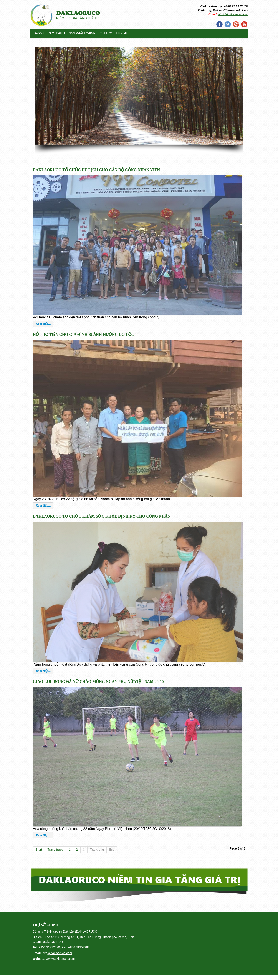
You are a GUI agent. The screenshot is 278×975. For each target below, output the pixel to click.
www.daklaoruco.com (60, 958)
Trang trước (56, 849)
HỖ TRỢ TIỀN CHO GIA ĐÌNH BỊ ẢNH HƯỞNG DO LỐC (83, 334)
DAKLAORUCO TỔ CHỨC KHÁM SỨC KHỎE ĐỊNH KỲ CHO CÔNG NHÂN (101, 516)
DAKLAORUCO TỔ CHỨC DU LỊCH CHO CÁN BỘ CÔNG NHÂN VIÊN (96, 170)
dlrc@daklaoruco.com (233, 14)
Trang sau (97, 849)
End (112, 849)
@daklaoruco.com (59, 953)
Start (39, 849)
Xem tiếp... (43, 324)
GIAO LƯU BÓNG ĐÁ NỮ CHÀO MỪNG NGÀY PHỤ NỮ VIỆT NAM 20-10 (98, 681)
